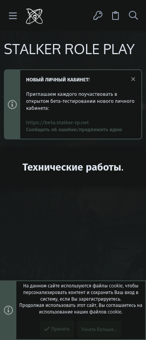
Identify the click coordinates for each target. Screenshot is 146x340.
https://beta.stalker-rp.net (57, 122)
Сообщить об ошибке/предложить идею (74, 129)
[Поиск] (133, 15)
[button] (13, 16)
